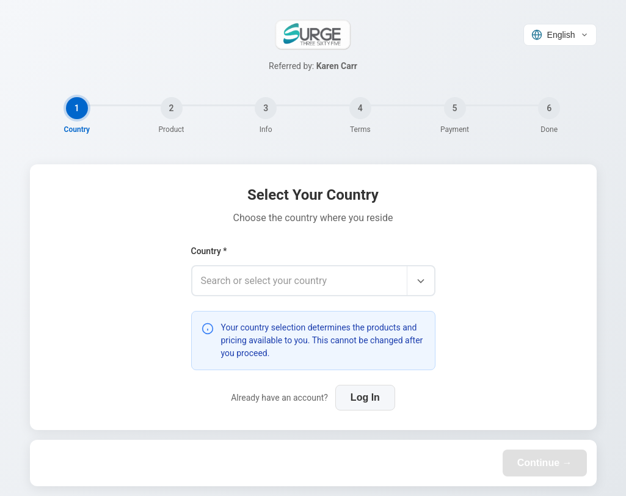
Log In (365, 397)
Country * (209, 251)
